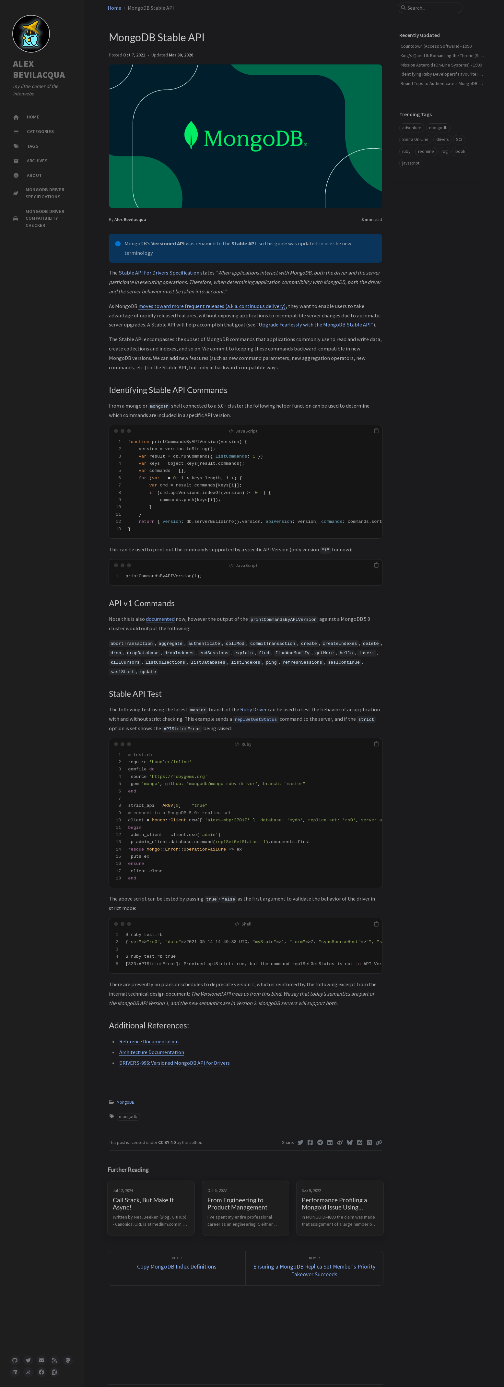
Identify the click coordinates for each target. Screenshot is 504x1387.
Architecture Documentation (151, 1052)
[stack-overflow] (28, 1372)
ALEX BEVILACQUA (39, 69)
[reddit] (54, 1372)
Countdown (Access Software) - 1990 (436, 46)
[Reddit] (359, 1142)
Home (114, 8)
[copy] (376, 431)
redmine (426, 151)
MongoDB (126, 1102)
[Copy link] (379, 1142)
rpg (444, 151)
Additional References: (422, 236)
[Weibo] (340, 1142)
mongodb (128, 1116)
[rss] (54, 1360)
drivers (442, 139)
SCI (459, 139)
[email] (41, 1360)
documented (160, 619)
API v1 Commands (417, 217)
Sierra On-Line (415, 139)
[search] (433, 8)
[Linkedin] (330, 1142)
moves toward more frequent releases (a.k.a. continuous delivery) (212, 306)
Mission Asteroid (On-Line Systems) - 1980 (441, 65)
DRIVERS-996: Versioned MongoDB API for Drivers (174, 1063)
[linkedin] (14, 1372)
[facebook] (41, 1372)
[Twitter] (300, 1142)
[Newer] (314, 1268)
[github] (14, 1360)
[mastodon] (67, 1360)
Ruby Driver (253, 709)
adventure (411, 127)
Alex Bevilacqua (130, 219)
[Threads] (369, 1142)
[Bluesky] (350, 1142)
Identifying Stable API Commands (435, 208)
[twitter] (28, 1360)
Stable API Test (414, 227)
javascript (410, 163)
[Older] (177, 1268)
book (460, 151)
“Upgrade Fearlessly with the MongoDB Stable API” (314, 324)
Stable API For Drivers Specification (159, 272)
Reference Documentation (149, 1041)
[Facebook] (310, 1142)
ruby (406, 151)
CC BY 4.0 (167, 1142)
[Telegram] (320, 1142)
